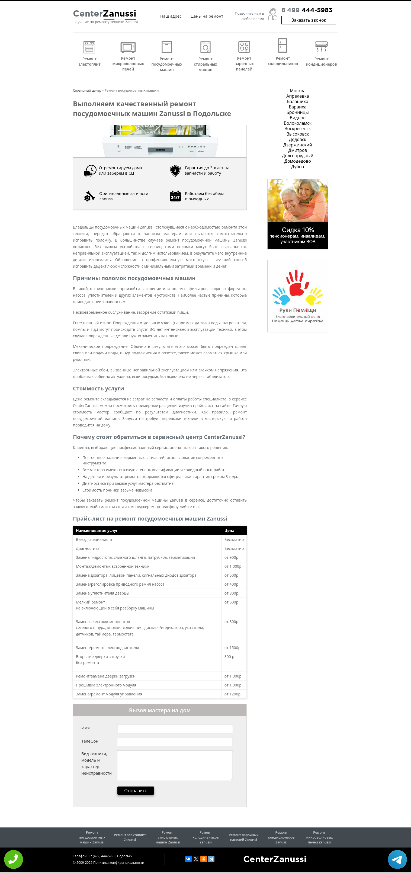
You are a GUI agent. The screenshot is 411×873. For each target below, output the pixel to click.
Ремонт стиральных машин (205, 64)
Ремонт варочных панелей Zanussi (243, 837)
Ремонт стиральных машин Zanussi (168, 837)
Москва (298, 91)
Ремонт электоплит (89, 61)
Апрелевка (297, 96)
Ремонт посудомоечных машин (167, 64)
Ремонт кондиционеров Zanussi (281, 837)
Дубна (297, 166)
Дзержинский (297, 145)
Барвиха (297, 107)
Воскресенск (297, 128)
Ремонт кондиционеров (321, 61)
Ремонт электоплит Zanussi (130, 837)
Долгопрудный (297, 156)
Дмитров (297, 150)
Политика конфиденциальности (118, 862)
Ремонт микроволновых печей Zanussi (319, 837)
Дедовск (297, 139)
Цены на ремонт (207, 16)
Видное (298, 118)
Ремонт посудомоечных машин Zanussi (92, 837)
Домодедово (297, 161)
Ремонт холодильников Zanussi (206, 837)
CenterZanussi (275, 860)
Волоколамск (298, 123)
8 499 (306, 11)
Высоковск (297, 134)
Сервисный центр (87, 90)
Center (104, 14)
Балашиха (297, 101)
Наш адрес (170, 16)
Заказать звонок (308, 20)
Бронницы (298, 112)
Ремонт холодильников (283, 61)
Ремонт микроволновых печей (128, 64)
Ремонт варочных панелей (244, 64)
